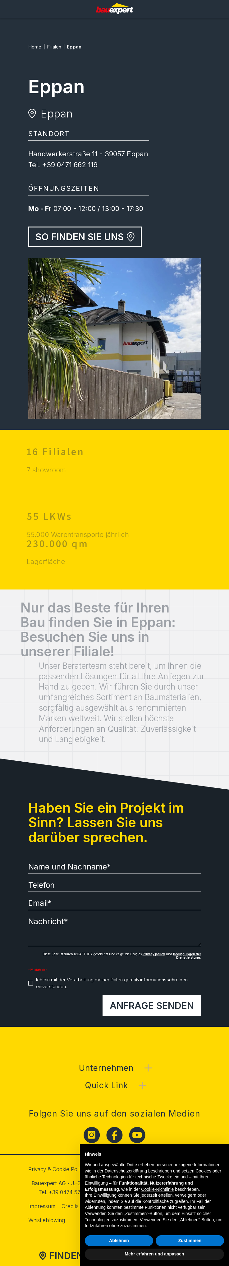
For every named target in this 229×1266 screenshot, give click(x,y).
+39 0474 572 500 (72, 1192)
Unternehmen (106, 1068)
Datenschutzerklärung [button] (126, 1170)
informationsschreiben (164, 980)
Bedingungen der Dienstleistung (187, 955)
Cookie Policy (69, 1169)
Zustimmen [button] (190, 1240)
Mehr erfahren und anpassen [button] (154, 1253)
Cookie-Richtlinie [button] (157, 1189)
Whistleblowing (46, 1220)
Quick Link (106, 1085)
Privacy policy (154, 954)
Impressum (41, 1206)
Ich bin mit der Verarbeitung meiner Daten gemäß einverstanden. (112, 983)
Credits (70, 1206)
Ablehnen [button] (119, 1240)
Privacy (37, 1169)
